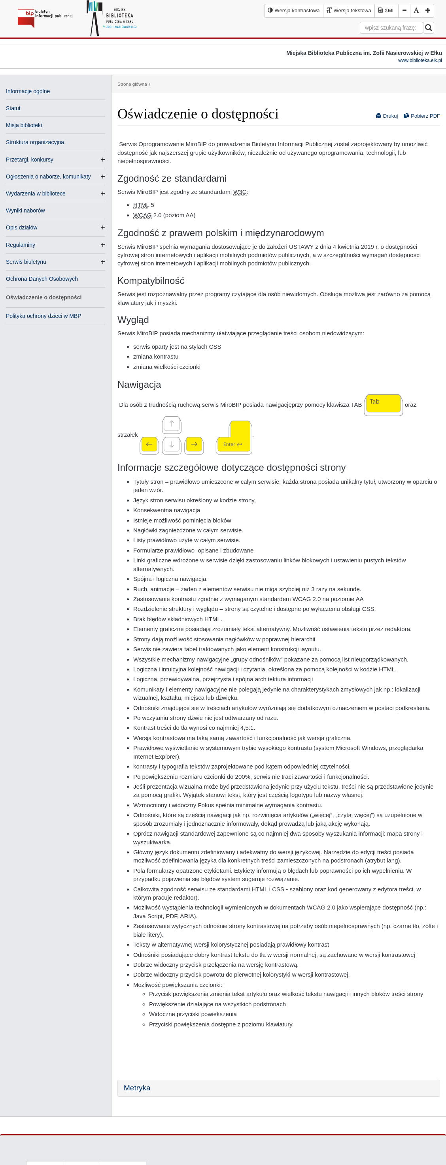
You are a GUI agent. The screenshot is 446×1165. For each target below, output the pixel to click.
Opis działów (21, 227)
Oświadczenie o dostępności (43, 297)
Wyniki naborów (25, 210)
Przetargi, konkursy (29, 159)
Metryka (137, 1088)
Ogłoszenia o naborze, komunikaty (48, 176)
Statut (13, 108)
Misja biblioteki (24, 125)
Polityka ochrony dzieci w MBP (43, 316)
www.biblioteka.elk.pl (420, 60)
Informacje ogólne (28, 91)
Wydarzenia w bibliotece (36, 193)
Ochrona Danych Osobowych (42, 279)
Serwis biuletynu (26, 262)
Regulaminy (20, 245)
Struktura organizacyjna (35, 142)
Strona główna (132, 83)
